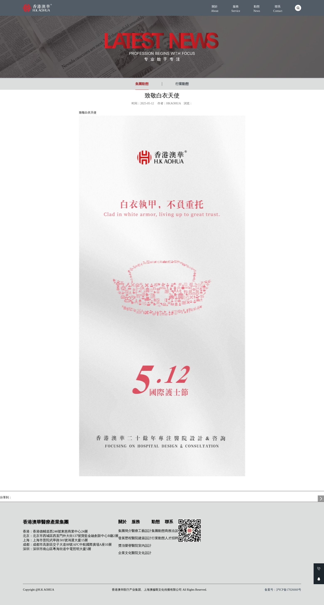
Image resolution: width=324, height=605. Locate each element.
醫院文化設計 (142, 553)
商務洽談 (171, 531)
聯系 (278, 8)
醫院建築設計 (142, 538)
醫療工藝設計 (142, 531)
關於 (215, 8)
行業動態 (182, 84)
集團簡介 (125, 531)
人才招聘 (171, 538)
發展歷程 (125, 538)
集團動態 (142, 84)
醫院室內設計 (142, 545)
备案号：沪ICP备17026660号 (283, 589)
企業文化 (125, 553)
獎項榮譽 (125, 545)
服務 (236, 8)
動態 (257, 8)
